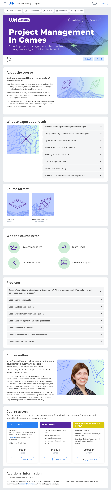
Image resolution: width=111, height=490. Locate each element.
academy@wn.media (27, 484)
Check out (12, 438)
